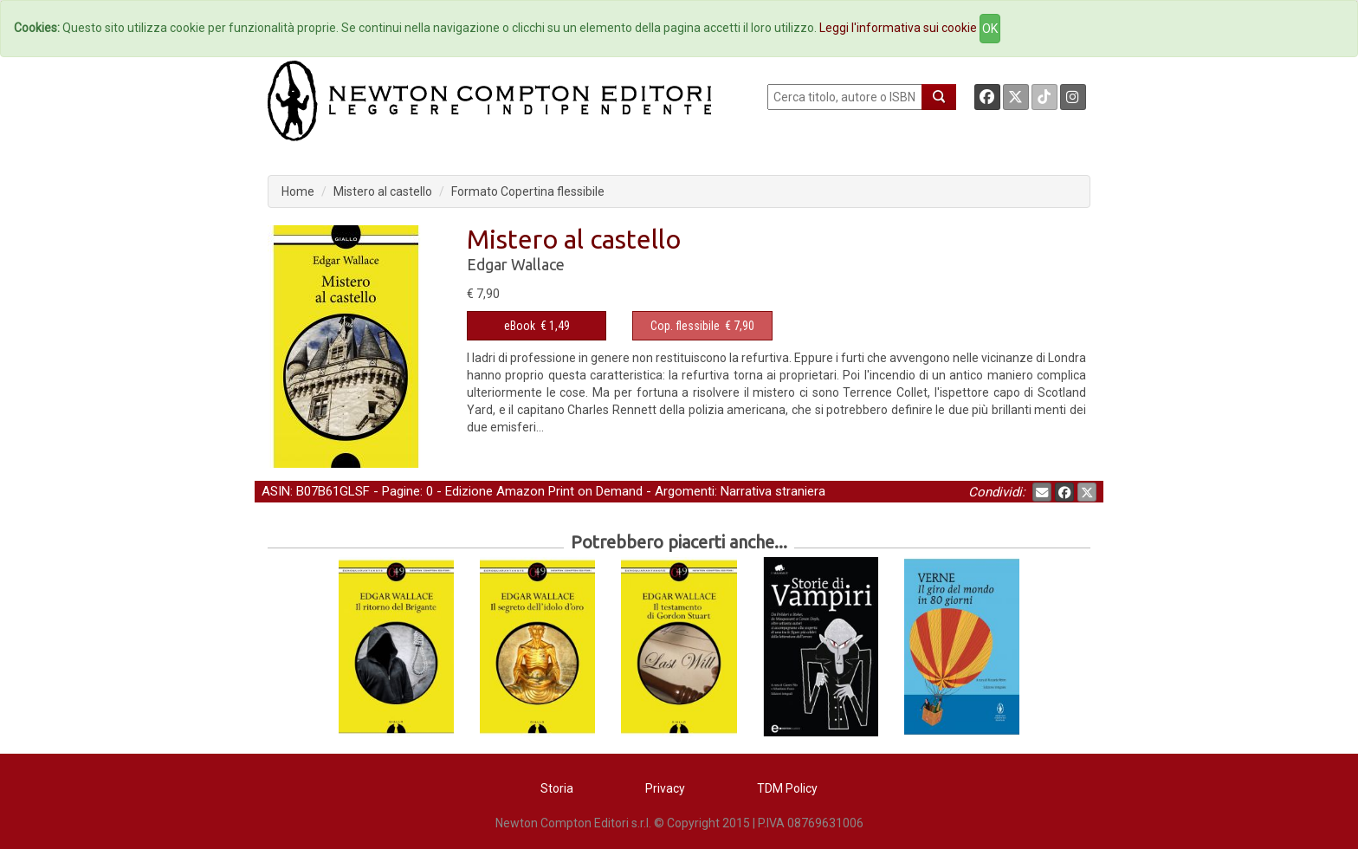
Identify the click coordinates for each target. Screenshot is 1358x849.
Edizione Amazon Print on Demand (544, 491)
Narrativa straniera (773, 491)
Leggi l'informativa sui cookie (898, 28)
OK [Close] (990, 29)
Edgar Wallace (516, 264)
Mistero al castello (382, 191)
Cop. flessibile (685, 326)
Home (297, 191)
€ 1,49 (537, 326)
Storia (556, 788)
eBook (519, 326)
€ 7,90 (702, 326)
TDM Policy (787, 788)
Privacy (665, 788)
